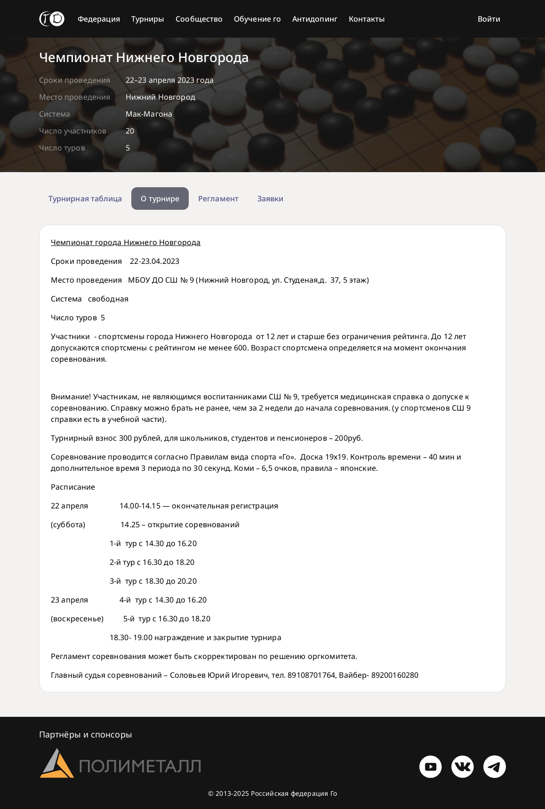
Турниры (148, 19)
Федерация (99, 19)
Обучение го (257, 19)
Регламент (218, 198)
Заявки (270, 198)
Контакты (367, 19)
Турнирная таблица (85, 198)
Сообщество (199, 19)
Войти (489, 19)
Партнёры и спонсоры (85, 734)
